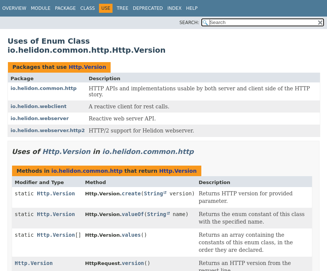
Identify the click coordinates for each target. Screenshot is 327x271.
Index (174, 8)
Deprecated (148, 8)
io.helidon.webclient (39, 106)
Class (87, 8)
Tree (122, 8)
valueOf (133, 214)
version (133, 263)
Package (65, 8)
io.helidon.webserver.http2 (48, 130)
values (131, 235)
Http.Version (87, 67)
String (153, 193)
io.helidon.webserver (40, 118)
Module (40, 8)
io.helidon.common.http (44, 88)
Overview (14, 8)
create (131, 193)
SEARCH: (189, 22)
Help (192, 8)
